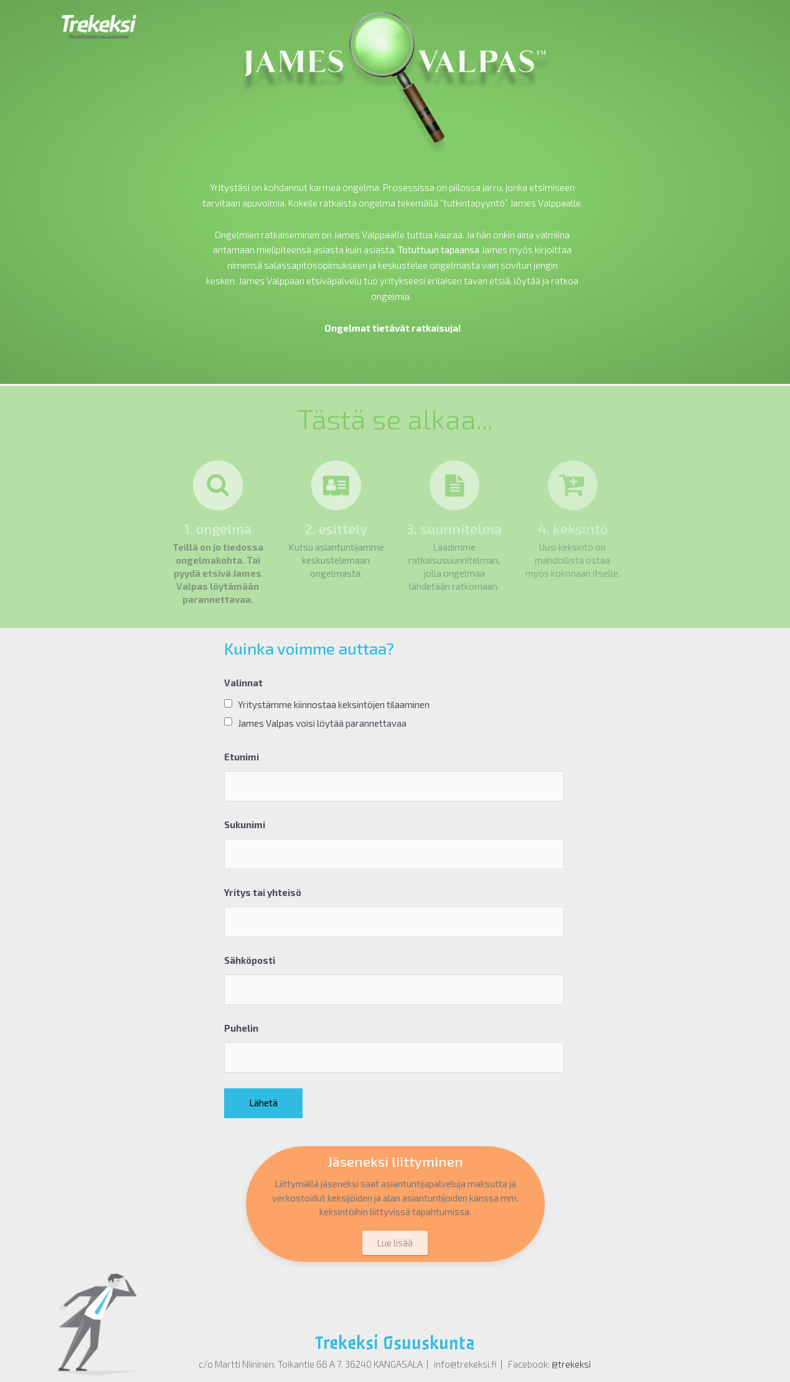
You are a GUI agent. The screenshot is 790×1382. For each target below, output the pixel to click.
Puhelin (241, 1028)
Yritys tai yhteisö (262, 892)
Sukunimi (244, 824)
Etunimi (241, 756)
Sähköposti (249, 960)
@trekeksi (571, 1364)
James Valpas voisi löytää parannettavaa (322, 723)
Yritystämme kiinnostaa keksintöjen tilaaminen (334, 704)
